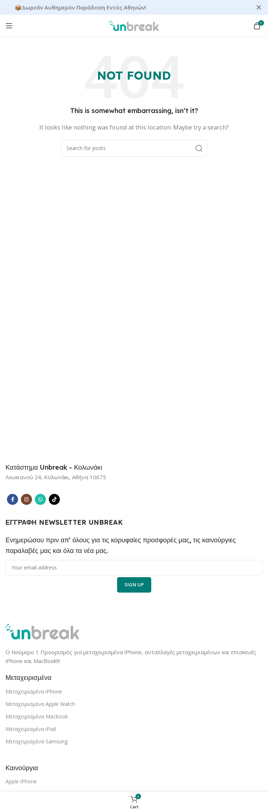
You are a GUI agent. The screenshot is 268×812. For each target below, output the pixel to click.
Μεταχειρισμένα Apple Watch (40, 703)
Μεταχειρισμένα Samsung (37, 741)
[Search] (134, 148)
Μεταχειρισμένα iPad (31, 728)
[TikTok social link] (54, 499)
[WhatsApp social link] (40, 499)
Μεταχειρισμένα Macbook (37, 716)
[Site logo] (134, 25)
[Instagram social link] (26, 499)
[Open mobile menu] (9, 25)
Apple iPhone (21, 781)
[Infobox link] (54, 467)
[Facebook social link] (12, 499)
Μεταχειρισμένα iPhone (34, 691)
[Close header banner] (259, 7)
